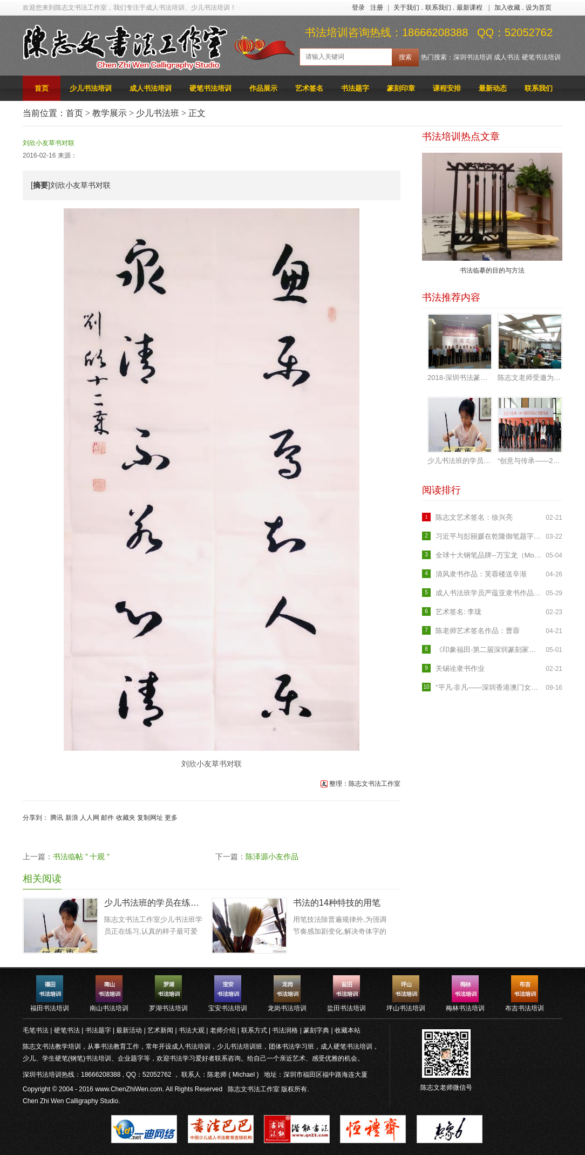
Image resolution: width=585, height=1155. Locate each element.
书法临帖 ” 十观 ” (81, 856)
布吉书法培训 (524, 1008)
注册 (376, 7)
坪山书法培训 (405, 1008)
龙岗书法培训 (287, 1008)
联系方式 (254, 1030)
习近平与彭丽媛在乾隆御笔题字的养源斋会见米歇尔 (489, 536)
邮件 (107, 817)
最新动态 (493, 88)
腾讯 (56, 817)
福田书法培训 (49, 1008)
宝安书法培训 (227, 1008)
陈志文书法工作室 (254, 1089)
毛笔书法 (36, 1030)
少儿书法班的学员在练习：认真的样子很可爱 (153, 902)
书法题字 (355, 88)
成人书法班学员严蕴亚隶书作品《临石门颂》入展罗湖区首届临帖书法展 (489, 593)
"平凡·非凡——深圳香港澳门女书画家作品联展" (489, 687)
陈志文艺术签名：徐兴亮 (474, 517)
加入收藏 (507, 7)
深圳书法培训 (472, 57)
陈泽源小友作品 (272, 856)
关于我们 (406, 7)
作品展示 (263, 88)
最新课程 (469, 7)
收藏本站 (347, 1030)
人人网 (89, 817)
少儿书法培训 (91, 88)
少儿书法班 (157, 113)
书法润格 (285, 1030)
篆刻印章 (401, 88)
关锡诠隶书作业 (460, 668)
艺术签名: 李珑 (458, 612)
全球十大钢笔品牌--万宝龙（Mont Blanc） (489, 555)
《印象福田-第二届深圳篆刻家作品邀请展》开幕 (489, 650)
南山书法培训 (109, 1008)
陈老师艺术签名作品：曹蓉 (478, 631)
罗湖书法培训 (168, 1008)
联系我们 (438, 7)
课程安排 (447, 88)
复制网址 (150, 817)
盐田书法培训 (346, 1008)
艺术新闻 (160, 1030)
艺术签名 (309, 88)
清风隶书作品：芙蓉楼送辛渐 (481, 574)
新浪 (71, 817)
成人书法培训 (151, 88)
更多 (171, 817)
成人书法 (507, 57)
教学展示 (109, 113)
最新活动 (129, 1030)
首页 (42, 88)
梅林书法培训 (465, 1008)
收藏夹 (125, 817)
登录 (358, 7)
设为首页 (539, 7)
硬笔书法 (67, 1030)
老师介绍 (223, 1030)
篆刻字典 (316, 1030)
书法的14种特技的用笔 (336, 902)
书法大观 (192, 1030)
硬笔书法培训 (541, 57)
